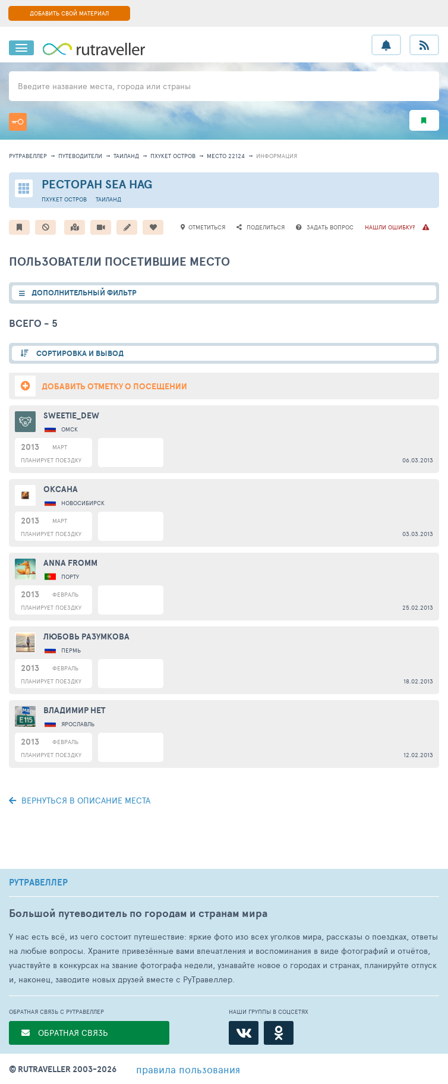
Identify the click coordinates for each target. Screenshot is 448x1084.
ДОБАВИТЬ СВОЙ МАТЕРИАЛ (69, 13)
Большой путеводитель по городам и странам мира (138, 913)
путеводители (80, 156)
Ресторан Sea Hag (97, 184)
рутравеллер (28, 156)
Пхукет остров (172, 156)
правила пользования (188, 1069)
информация (276, 156)
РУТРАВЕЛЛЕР (38, 882)
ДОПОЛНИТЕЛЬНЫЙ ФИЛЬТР (84, 292)
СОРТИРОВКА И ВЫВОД (79, 353)
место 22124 (226, 156)
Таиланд (126, 156)
